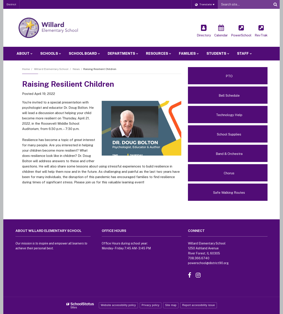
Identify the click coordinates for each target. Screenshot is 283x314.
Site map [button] (170, 305)
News (76, 69)
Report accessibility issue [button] (198, 305)
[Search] (275, 4)
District (11, 4)
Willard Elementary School (51, 69)
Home (26, 69)
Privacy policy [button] (150, 305)
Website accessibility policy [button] (118, 305)
